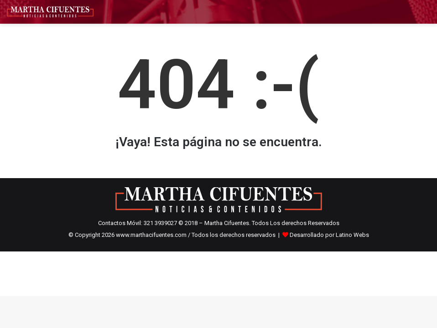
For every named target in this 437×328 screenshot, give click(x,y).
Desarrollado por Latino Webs (329, 234)
